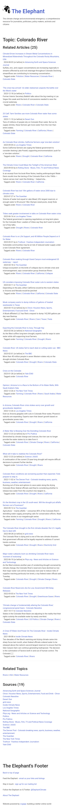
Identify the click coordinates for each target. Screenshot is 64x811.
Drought (26, 156)
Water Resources (32, 76)
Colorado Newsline (23, 611)
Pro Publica (32, 434)
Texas (43, 319)
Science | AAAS (31, 457)
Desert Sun (29, 119)
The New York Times (24, 391)
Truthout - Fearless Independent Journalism (36, 242)
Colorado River (46, 76)
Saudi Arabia (49, 394)
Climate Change (36, 442)
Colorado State (9, 79)
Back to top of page (11, 773)
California (42, 130)
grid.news (29, 534)
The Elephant (24, 11)
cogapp (23, 804)
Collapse (49, 273)
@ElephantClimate (38, 790)
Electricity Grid (50, 545)
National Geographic (33, 331)
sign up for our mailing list (26, 784)
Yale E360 (29, 374)
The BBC (28, 354)
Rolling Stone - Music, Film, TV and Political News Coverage (27, 722)
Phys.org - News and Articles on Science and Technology (26, 713)
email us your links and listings (32, 778)
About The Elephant (11, 795)
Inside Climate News (24, 636)
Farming (19, 130)
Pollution (19, 76)
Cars (38, 319)
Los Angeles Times (23, 145)
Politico (28, 93)
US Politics (34, 619)
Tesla (50, 319)
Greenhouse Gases (45, 596)
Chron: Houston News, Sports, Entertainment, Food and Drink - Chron (31, 694)
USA (11, 675)
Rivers (18, 105)
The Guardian (21, 196)
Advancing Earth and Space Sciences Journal (21, 691)
